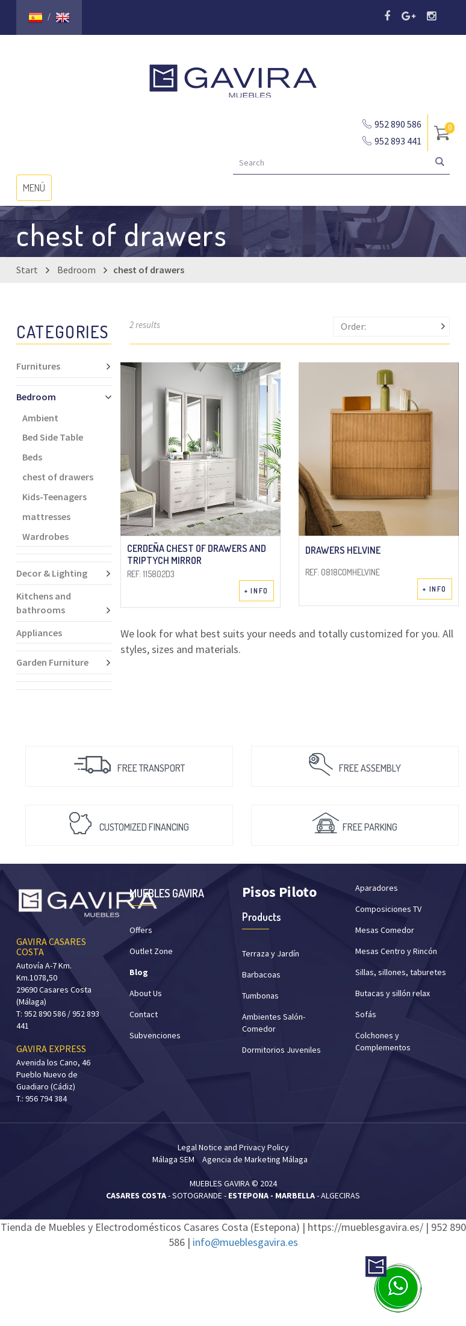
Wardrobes (45, 536)
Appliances (39, 633)
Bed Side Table (52, 437)
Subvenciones (155, 1035)
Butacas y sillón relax (392, 993)
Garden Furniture (63, 662)
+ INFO (256, 590)
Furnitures (63, 366)
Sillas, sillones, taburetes (400, 972)
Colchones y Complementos (383, 1041)
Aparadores (376, 887)
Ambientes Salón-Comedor (273, 1022)
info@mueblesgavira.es (245, 1242)
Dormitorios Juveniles (281, 1049)
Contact (143, 1014)
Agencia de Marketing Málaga (255, 1159)
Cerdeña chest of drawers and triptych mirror (196, 553)
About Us (145, 993)
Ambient (40, 418)
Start (27, 270)
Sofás (365, 1014)
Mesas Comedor (384, 930)
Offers (140, 930)
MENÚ (37, 190)
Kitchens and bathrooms (63, 603)
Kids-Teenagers (54, 497)
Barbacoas (261, 974)
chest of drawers (57, 477)
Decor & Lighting (63, 573)
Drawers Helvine (343, 550)
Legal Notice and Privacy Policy (233, 1147)
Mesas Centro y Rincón (396, 951)
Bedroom (76, 270)
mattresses (46, 516)
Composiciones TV (388, 908)
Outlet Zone (151, 951)
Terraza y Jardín (270, 953)
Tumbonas (260, 995)
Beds (32, 457)
